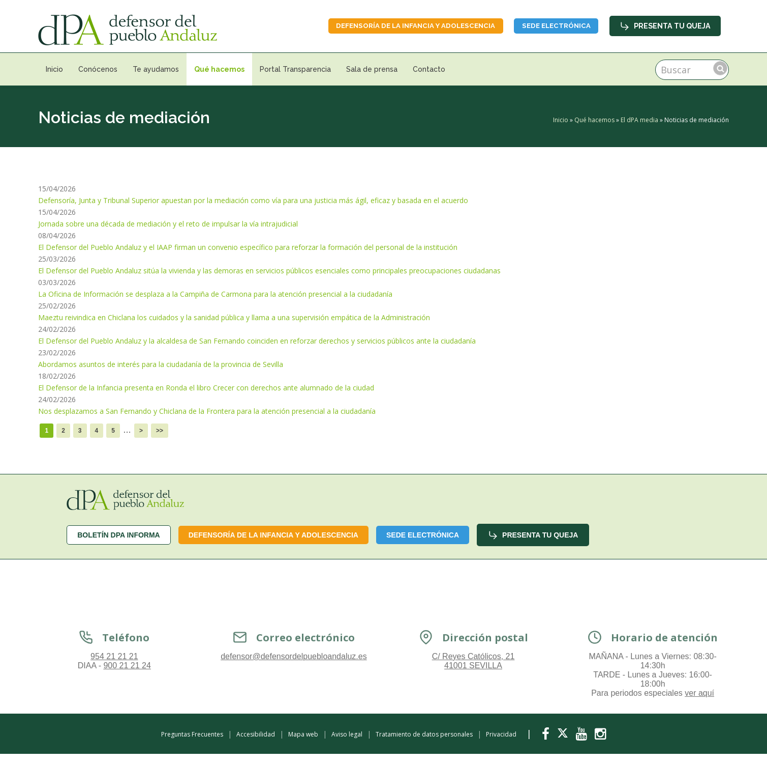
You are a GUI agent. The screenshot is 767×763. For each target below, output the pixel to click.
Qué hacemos (219, 69)
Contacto (429, 69)
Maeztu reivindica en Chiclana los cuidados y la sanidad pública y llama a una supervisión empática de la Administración (234, 317)
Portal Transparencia (295, 69)
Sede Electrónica (551, 25)
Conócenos (97, 69)
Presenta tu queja (666, 25)
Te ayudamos (156, 69)
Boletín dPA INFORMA (118, 535)
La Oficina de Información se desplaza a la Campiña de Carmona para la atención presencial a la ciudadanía (215, 294)
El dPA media (639, 120)
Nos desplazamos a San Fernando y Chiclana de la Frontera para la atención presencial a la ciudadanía (207, 411)
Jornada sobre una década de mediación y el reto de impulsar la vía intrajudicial (168, 224)
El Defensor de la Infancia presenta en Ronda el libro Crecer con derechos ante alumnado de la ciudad (206, 387)
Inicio (54, 69)
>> (159, 430)
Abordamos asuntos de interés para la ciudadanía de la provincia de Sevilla (160, 364)
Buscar (720, 68)
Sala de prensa (371, 69)
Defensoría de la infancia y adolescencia (398, 25)
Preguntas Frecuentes (192, 734)
